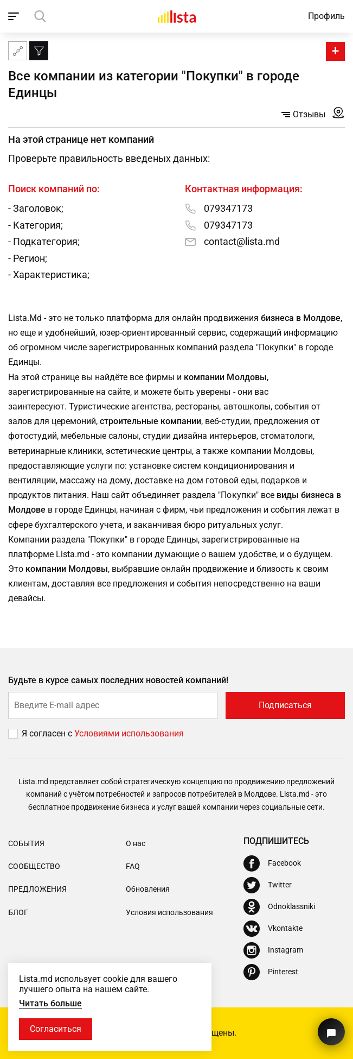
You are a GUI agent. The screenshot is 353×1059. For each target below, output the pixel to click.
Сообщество (34, 866)
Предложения (37, 889)
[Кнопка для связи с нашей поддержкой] (331, 1031)
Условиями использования (129, 733)
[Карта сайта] (17, 50)
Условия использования (169, 912)
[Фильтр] (38, 50)
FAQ (133, 866)
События (26, 843)
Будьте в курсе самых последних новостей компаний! (118, 680)
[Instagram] (273, 950)
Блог (18, 912)
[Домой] (177, 16)
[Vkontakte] (273, 929)
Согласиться (55, 1029)
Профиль (326, 16)
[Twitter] (267, 885)
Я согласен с (48, 733)
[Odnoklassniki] (279, 907)
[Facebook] (272, 863)
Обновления (148, 889)
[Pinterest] (270, 972)
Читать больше (50, 1003)
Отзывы (303, 114)
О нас (135, 843)
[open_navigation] (15, 16)
